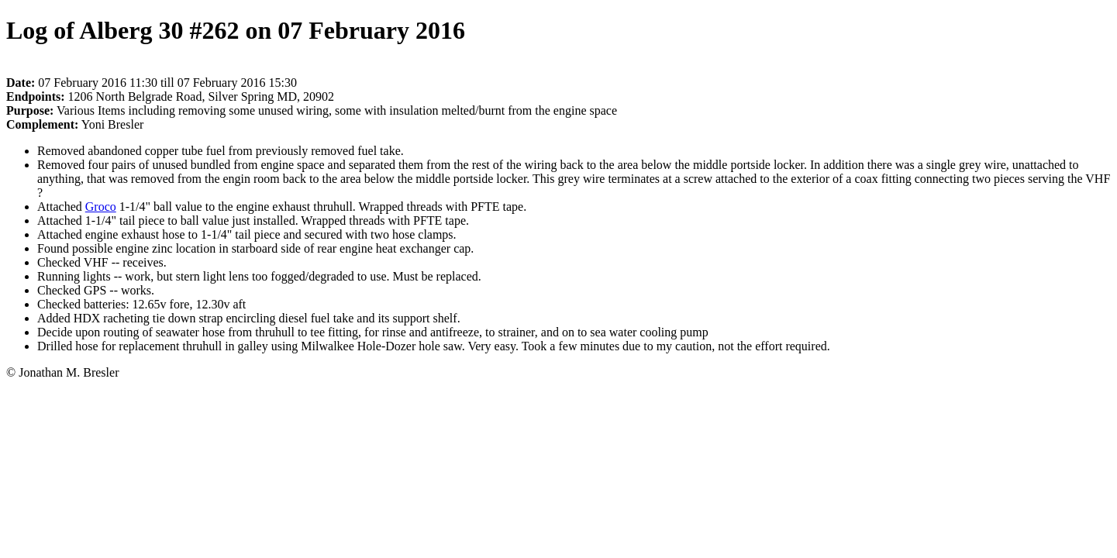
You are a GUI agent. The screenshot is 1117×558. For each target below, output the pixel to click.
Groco (100, 206)
